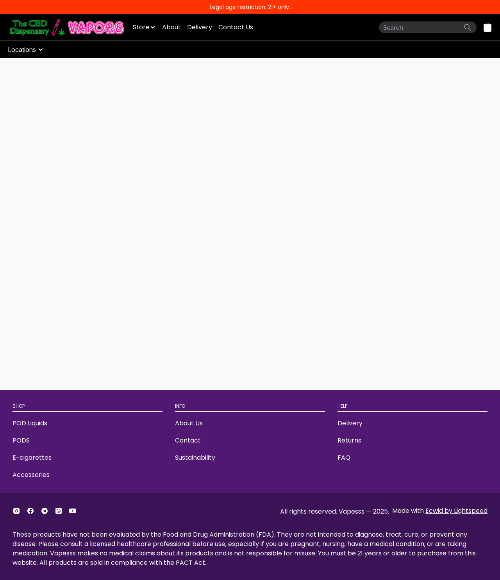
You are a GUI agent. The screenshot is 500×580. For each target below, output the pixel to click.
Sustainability (195, 457)
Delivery (199, 27)
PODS (21, 440)
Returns (349, 440)
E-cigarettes (32, 457)
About (171, 27)
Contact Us (235, 27)
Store (141, 27)
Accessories (31, 474)
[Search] (428, 27)
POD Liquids (29, 423)
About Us (189, 423)
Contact (188, 440)
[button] (487, 27)
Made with (440, 510)
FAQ (344, 457)
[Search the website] (467, 27)
